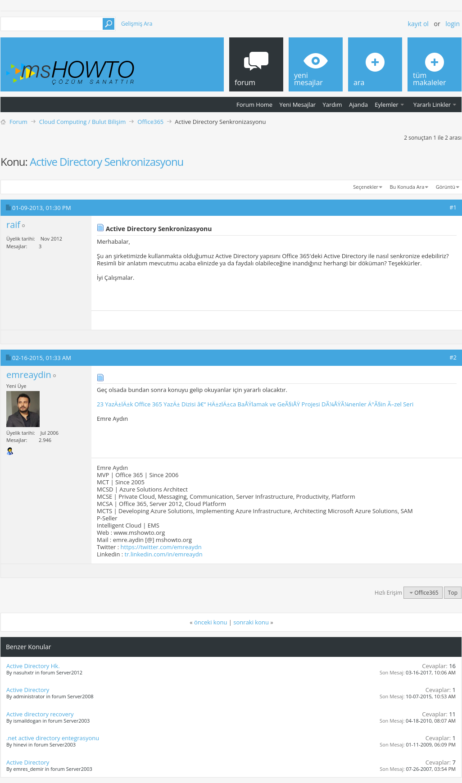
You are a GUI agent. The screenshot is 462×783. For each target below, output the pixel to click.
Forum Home (254, 104)
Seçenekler (365, 186)
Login (452, 23)
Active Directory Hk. (33, 666)
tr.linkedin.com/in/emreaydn (164, 554)
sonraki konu (251, 622)
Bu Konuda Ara (407, 186)
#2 (453, 357)
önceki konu (210, 622)
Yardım (332, 104)
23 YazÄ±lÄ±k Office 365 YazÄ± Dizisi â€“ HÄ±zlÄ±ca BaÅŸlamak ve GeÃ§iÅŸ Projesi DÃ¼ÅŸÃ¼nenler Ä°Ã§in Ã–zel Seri (255, 404)
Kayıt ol (418, 23)
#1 (453, 207)
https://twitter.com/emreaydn (161, 547)
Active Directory (27, 690)
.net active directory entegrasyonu (52, 738)
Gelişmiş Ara (136, 23)
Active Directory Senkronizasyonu (106, 161)
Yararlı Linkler (432, 104)
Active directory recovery (40, 714)
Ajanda (358, 104)
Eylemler (386, 104)
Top (452, 592)
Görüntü (445, 186)
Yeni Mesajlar (297, 104)
